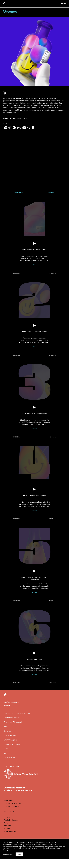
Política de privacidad (13, 803)
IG (5, 811)
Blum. (6, 727)
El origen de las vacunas (34, 495)
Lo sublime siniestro (12, 744)
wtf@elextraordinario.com (18, 790)
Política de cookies (12, 806)
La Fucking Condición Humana (17, 713)
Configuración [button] (8, 854)
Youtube (7, 826)
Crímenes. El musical (13, 722)
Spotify (7, 817)
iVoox (6, 823)
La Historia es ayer (12, 718)
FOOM (6, 749)
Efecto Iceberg (10, 735)
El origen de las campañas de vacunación (34, 578)
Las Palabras (9, 758)
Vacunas (7, 753)
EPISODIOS (18, 193)
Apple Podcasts (11, 820)
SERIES (7, 706)
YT (7, 811)
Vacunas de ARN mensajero (34, 413)
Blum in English (10, 740)
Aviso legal (8, 800)
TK (13, 811)
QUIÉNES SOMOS (11, 702)
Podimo (7, 828)
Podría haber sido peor (35, 659)
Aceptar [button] (19, 854)
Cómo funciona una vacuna (34, 332)
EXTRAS (51, 193)
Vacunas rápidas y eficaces (34, 250)
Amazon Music (10, 831)
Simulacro (8, 731)
